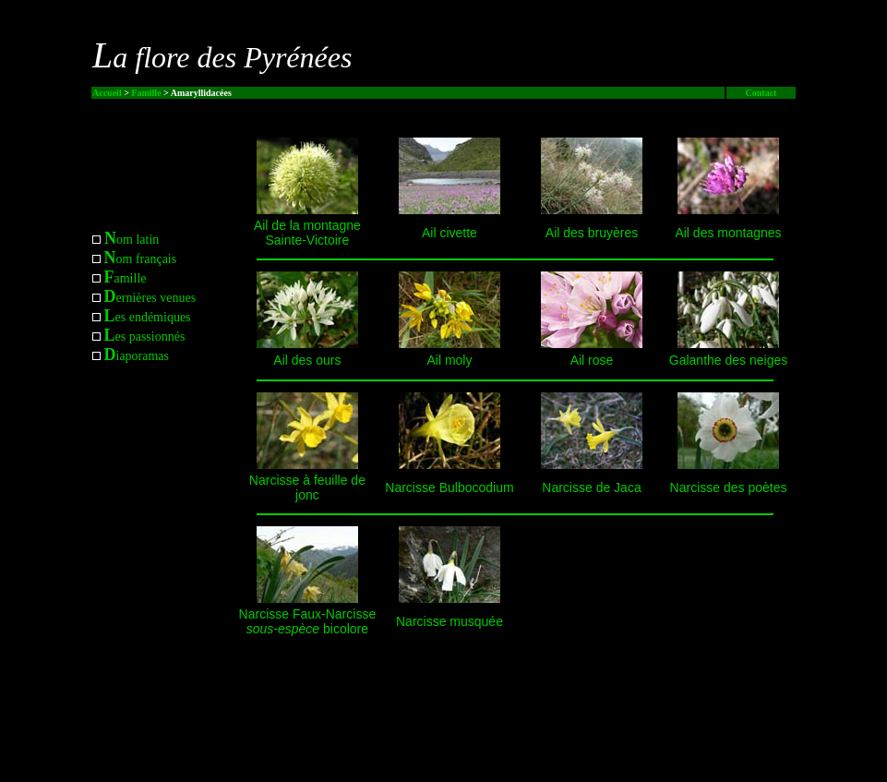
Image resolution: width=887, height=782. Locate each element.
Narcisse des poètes (728, 487)
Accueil (107, 93)
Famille (146, 93)
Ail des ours (307, 360)
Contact (761, 93)
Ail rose (592, 360)
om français (140, 259)
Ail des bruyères (591, 232)
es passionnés (145, 336)
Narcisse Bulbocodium (449, 487)
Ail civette (449, 232)
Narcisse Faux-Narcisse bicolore (308, 621)
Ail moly (449, 360)
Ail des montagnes (728, 232)
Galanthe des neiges (728, 360)
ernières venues (150, 298)
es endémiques (147, 317)
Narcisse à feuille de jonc (307, 487)
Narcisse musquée (449, 621)
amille (125, 278)
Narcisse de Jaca (591, 487)
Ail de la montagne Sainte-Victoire (307, 232)
